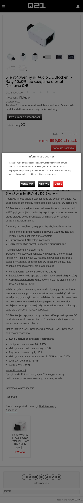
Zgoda (58, 184)
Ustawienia (27, 184)
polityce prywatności (46, 174)
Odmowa (44, 184)
